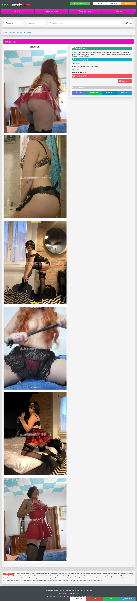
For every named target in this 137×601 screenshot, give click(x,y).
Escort (12, 32)
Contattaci (89, 590)
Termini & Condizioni (51, 590)
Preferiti (119, 11)
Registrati (114, 3)
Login (100, 3)
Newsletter (128, 3)
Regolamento (70, 590)
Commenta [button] (124, 81)
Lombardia (21, 32)
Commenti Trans (85, 11)
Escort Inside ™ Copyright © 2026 (68, 593)
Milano (29, 32)
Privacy (62, 590)
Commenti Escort (51, 11)
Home (17, 11)
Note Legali (80, 590)
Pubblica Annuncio (79, 3)
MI (94, 599)
